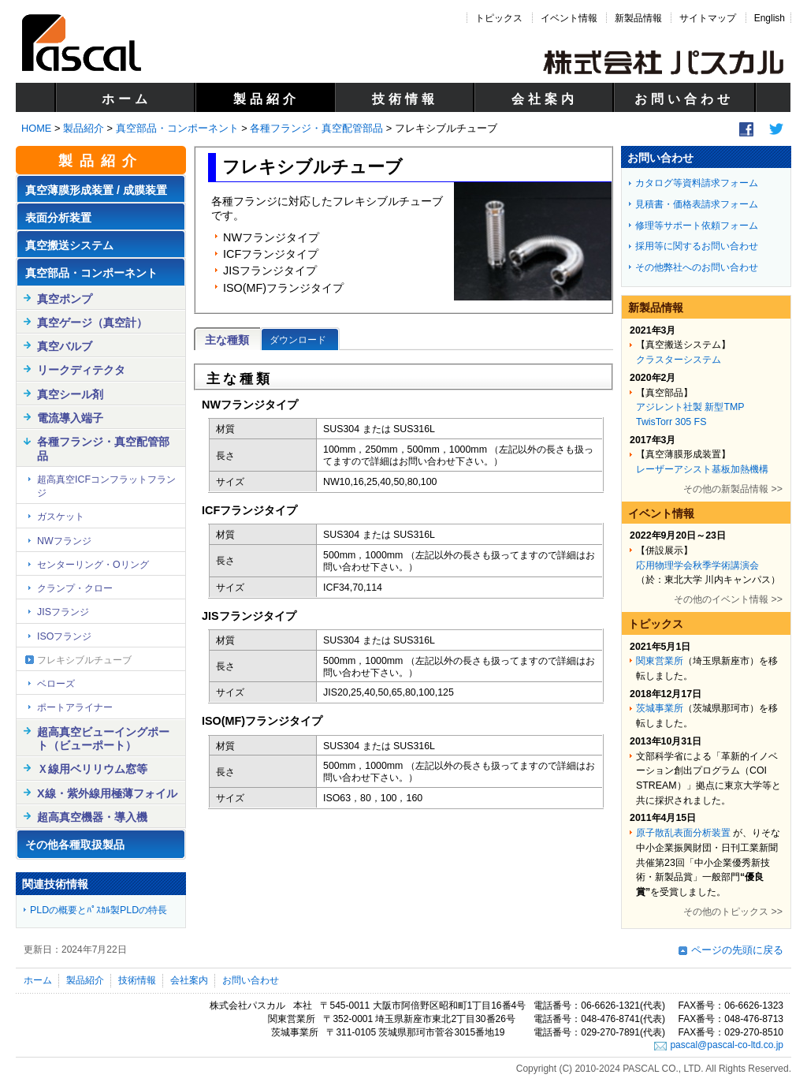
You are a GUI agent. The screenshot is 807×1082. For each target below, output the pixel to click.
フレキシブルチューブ (84, 660)
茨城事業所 (659, 708)
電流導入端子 (70, 418)
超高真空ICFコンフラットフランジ (106, 486)
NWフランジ (64, 541)
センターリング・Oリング (93, 564)
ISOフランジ (64, 636)
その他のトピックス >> (733, 911)
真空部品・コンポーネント (177, 128)
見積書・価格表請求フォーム (696, 204)
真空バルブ (64, 346)
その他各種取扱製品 (75, 844)
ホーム (126, 99)
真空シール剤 (70, 394)
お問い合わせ (684, 99)
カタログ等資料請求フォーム (696, 182)
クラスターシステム (678, 359)
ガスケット (60, 516)
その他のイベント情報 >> (728, 599)
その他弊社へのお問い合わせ (696, 267)
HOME (36, 128)
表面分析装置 (58, 217)
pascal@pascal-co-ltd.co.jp (726, 1044)
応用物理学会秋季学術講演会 (697, 565)
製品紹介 (266, 99)
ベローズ (56, 683)
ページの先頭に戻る (737, 950)
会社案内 (544, 99)
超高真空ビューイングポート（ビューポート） (103, 739)
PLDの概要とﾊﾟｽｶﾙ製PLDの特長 (98, 910)
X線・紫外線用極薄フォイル (107, 793)
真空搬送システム (69, 245)
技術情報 (405, 99)
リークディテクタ (81, 370)
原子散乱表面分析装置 (683, 832)
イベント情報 (569, 18)
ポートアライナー (75, 707)
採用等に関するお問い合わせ (696, 246)
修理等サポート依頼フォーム (696, 225)
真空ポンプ (64, 299)
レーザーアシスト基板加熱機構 (702, 469)
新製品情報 (638, 18)
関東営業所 (659, 660)
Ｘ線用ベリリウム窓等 (92, 769)
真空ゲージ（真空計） (92, 322)
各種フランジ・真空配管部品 (316, 128)
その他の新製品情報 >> (733, 488)
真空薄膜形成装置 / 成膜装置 (96, 190)
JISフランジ (63, 611)
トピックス (499, 18)
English (769, 18)
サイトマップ (707, 18)
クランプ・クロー (75, 588)
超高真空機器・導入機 (92, 817)
